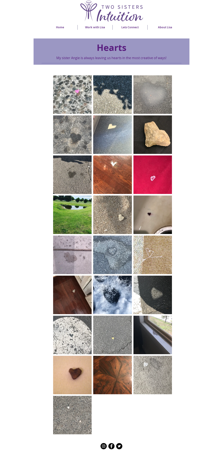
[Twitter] (119, 446)
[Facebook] (111, 446)
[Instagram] (104, 446)
